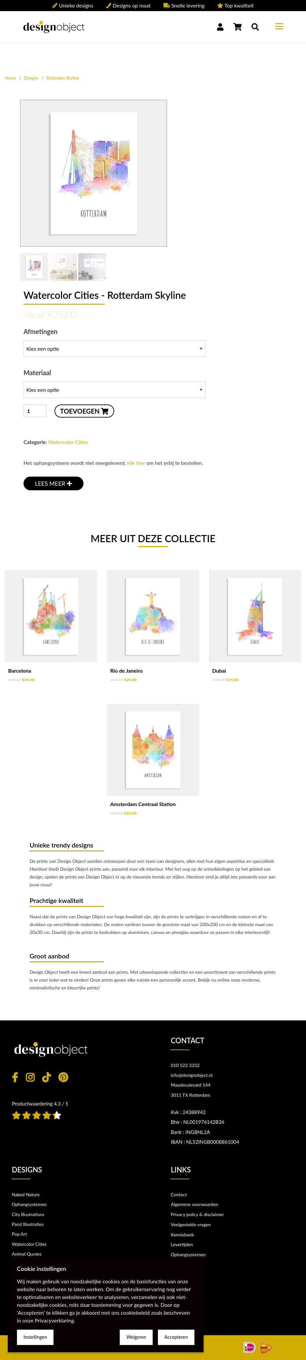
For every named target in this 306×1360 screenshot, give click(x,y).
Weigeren (136, 1337)
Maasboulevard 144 (190, 1085)
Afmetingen (114, 342)
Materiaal (114, 383)
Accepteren (176, 1337)
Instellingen (35, 1337)
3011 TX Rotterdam (190, 1095)
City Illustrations (28, 1214)
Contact (179, 1194)
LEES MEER (53, 483)
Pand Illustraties (28, 1224)
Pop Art (19, 1234)
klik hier (136, 463)
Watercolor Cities (68, 442)
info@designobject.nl (191, 1075)
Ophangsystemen (29, 1204)
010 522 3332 (185, 1065)
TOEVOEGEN (84, 411)
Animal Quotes (26, 1254)
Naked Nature (25, 1194)
